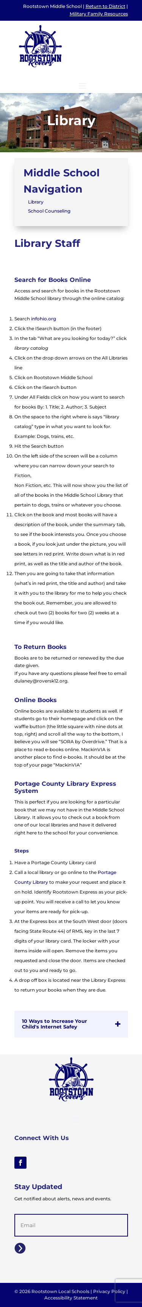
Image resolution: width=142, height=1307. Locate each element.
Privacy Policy (109, 1291)
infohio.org (43, 318)
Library (36, 202)
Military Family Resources (99, 14)
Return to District (105, 6)
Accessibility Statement (71, 1298)
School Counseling (49, 211)
